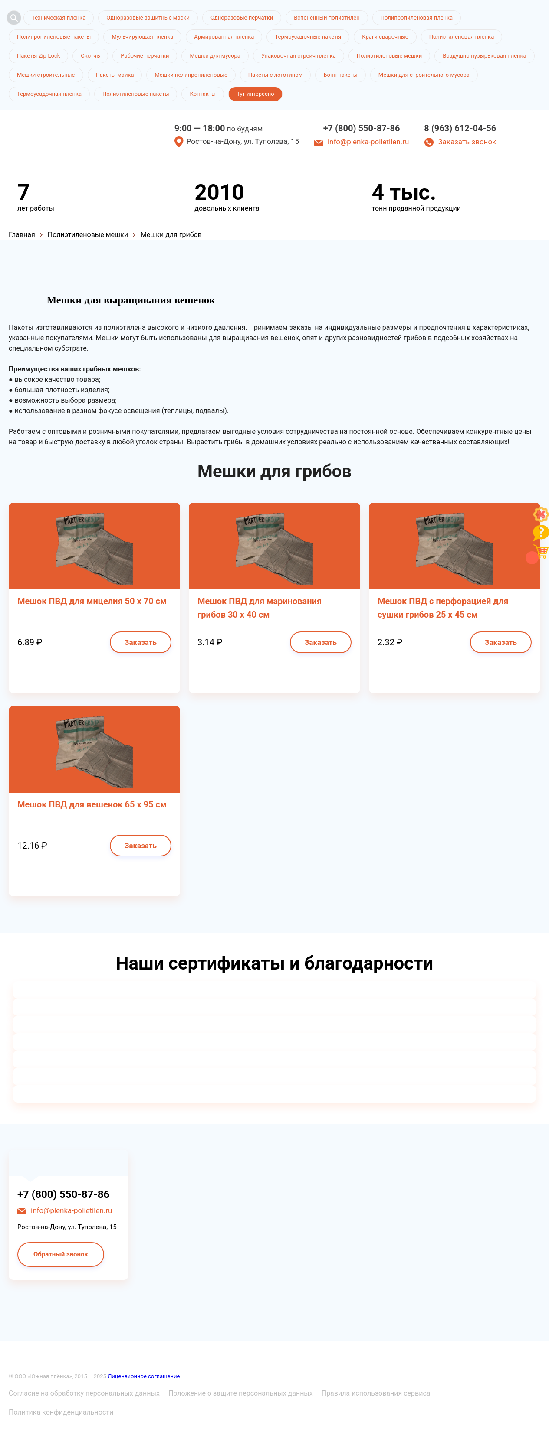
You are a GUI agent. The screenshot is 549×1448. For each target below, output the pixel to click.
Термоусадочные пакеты (308, 36)
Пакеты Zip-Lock (38, 55)
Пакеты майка (115, 75)
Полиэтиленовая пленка (461, 36)
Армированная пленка (224, 36)
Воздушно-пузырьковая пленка (484, 55)
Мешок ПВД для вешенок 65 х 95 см (92, 804)
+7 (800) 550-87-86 (361, 128)
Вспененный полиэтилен (327, 17)
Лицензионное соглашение (144, 1376)
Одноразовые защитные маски (148, 17)
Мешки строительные (46, 75)
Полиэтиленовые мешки (389, 55)
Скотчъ (90, 55)
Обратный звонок (60, 1254)
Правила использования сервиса (376, 1393)
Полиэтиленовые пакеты (135, 94)
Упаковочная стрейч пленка (298, 55)
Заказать (141, 642)
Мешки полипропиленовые (191, 75)
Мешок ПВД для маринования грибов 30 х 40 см (259, 608)
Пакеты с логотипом (275, 75)
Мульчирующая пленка (142, 36)
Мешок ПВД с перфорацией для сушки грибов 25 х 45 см (443, 608)
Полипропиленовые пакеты (54, 36)
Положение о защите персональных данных (240, 1393)
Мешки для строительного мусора (424, 75)
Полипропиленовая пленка (417, 17)
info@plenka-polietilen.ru (368, 141)
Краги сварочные (385, 36)
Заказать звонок (467, 141)
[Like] (541, 520)
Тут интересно (255, 94)
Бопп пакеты (340, 75)
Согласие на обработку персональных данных (84, 1393)
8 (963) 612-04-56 (460, 128)
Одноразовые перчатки (241, 17)
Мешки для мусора (215, 55)
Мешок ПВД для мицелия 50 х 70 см (92, 601)
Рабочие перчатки (145, 55)
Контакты (203, 94)
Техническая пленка (58, 17)
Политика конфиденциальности (61, 1412)
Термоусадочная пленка (49, 94)
